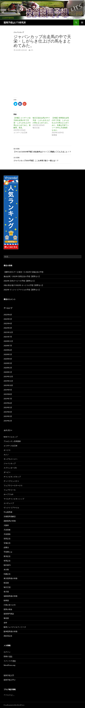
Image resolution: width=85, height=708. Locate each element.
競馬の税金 (8, 609)
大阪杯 (6, 525)
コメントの (10, 661)
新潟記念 (7, 556)
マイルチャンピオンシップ (14, 499)
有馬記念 (7, 561)
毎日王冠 (7, 587)
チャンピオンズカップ (12, 477)
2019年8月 (8, 394)
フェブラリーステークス (13, 485)
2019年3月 (8, 416)
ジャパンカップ (19, 32)
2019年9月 (8, 390)
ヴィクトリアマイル (11, 508)
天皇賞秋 (7, 534)
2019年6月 (8, 403)
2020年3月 (8, 363)
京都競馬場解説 (10, 516)
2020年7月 (8, 345)
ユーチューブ (9, 503)
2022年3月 (8, 328)
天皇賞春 (7, 530)
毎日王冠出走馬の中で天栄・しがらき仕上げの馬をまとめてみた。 (41, 120)
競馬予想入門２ (10, 680)
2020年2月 (8, 368)
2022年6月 (8, 315)
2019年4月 (8, 412)
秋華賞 (6, 600)
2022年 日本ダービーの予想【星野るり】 (19, 281)
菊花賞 (6, 618)
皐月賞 (6, 592)
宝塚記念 (7, 543)
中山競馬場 (8, 512)
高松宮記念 (8, 636)
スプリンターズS (10, 468)
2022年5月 (8, 319)
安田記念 (7, 538)
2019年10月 (8, 385)
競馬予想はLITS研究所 (15, 22)
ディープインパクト (11, 481)
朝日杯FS (7, 565)
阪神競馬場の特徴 (10, 631)
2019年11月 (8, 381)
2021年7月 (8, 337)
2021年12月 (8, 332)
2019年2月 (8, 421)
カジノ (6, 454)
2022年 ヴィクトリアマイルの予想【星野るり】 (22, 290)
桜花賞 (6, 583)
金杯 (5, 623)
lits (31, 50)
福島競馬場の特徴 (10, 596)
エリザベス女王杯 (10, 446)
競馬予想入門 (9, 675)
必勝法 (6, 547)
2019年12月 (8, 376)
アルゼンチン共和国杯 (12, 441)
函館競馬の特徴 (10, 521)
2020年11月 (8, 341)
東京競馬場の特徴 (10, 578)
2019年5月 (8, 407)
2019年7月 (8, 399)
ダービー (7, 472)
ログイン (7, 652)
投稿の (8, 656)
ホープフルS (8, 494)
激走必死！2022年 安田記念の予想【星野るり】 (22, 276)
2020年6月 (8, 350)
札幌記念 (7, 574)
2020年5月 (8, 354)
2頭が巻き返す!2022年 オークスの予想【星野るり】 (24, 285)
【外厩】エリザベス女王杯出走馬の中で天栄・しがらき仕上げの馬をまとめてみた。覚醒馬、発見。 (22, 123)
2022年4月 (8, 323)
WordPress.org (9, 665)
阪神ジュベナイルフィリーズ (15, 627)
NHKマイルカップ (11, 437)
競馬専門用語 (9, 614)
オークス (7, 450)
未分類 (6, 569)
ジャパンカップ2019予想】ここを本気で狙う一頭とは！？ (42, 159)
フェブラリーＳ (10, 490)
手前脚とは (8, 552)
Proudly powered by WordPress (14, 705)
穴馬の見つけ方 (10, 605)
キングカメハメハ (10, 459)
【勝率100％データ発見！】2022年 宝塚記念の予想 (23, 272)
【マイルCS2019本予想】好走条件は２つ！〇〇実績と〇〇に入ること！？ (42, 150)
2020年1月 (8, 372)
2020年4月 (8, 359)
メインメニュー (82, 22)
